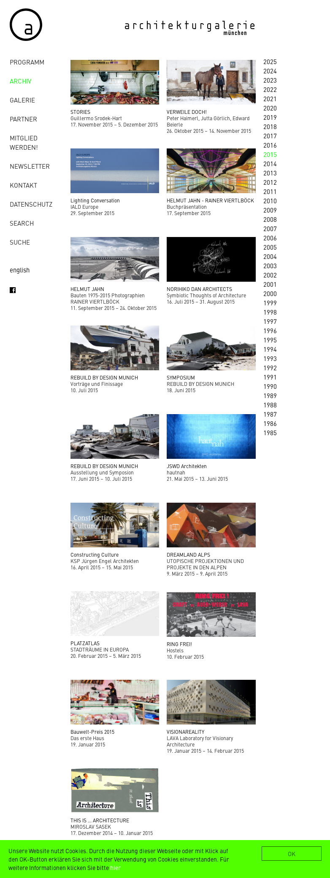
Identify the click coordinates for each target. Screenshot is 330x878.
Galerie (22, 99)
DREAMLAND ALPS (188, 554)
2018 (270, 126)
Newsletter (30, 166)
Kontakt (23, 184)
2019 (270, 117)
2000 (270, 293)
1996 (270, 330)
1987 (270, 413)
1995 (270, 339)
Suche (20, 241)
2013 (270, 172)
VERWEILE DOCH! (187, 111)
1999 (270, 302)
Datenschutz (31, 203)
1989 (270, 395)
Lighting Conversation (95, 200)
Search (22, 222)
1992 (270, 367)
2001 (270, 284)
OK (291, 853)
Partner (23, 118)
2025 (270, 61)
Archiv (20, 80)
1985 (270, 432)
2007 (270, 228)
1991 (270, 376)
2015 (270, 154)
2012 (270, 182)
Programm (27, 61)
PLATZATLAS (85, 643)
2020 (270, 107)
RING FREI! (179, 644)
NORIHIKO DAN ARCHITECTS (199, 288)
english (20, 269)
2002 (270, 274)
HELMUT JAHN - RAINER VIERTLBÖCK (210, 200)
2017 (270, 135)
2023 (270, 79)
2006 (270, 237)
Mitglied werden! (24, 142)
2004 (270, 256)
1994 (270, 349)
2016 (270, 144)
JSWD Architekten (187, 466)
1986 (270, 423)
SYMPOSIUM (181, 377)
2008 (270, 219)
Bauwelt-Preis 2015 (92, 731)
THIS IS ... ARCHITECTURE (99, 820)
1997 (270, 321)
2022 (270, 89)
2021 (270, 98)
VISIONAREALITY (185, 731)
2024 (270, 70)
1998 (270, 311)
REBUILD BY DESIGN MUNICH (104, 377)
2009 (270, 209)
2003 (270, 265)
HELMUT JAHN (87, 288)
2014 (270, 163)
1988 (270, 404)
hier (115, 867)
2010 (270, 200)
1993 (270, 358)
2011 (270, 191)
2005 (270, 246)
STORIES (80, 111)
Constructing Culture (94, 554)
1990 (270, 386)
